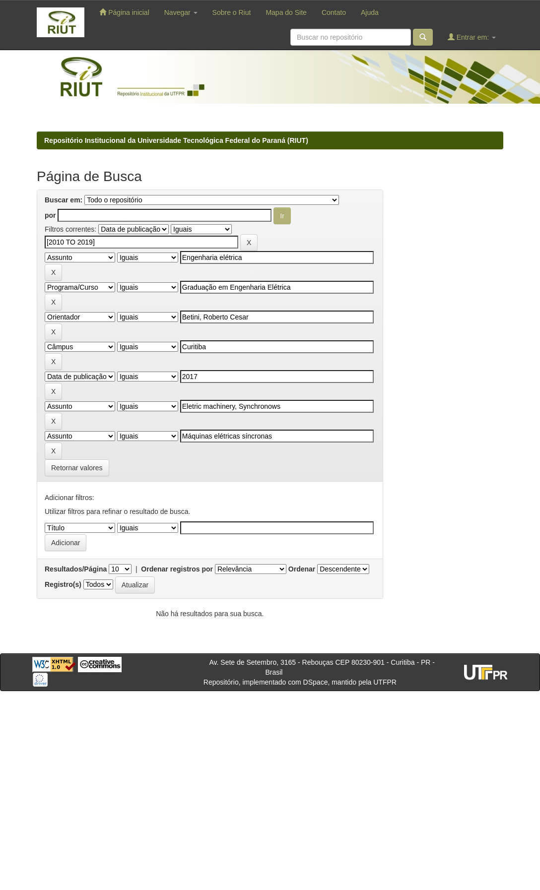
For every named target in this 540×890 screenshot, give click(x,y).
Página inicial (124, 12)
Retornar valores (77, 468)
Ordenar (301, 569)
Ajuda (370, 12)
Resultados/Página (76, 569)
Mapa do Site (286, 12)
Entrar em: (472, 37)
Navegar (181, 12)
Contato (334, 12)
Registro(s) (63, 584)
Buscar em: (63, 200)
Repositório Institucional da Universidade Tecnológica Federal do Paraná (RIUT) (176, 140)
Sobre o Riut (231, 12)
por (50, 215)
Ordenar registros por (177, 569)
